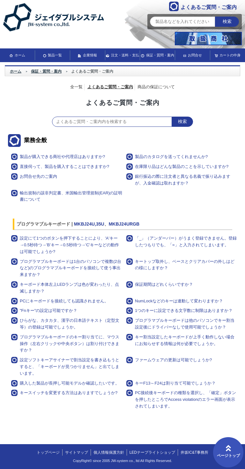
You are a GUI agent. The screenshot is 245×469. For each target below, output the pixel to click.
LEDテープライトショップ (152, 452)
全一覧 (76, 86)
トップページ (48, 452)
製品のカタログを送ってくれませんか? (171, 156)
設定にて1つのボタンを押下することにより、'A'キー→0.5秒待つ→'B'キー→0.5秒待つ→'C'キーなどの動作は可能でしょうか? (69, 245)
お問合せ (195, 55)
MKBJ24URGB (124, 224)
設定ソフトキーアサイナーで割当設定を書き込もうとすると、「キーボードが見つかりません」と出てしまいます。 (69, 366)
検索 (227, 21)
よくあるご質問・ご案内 (110, 86)
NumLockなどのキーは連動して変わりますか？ (179, 301)
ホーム (20, 55)
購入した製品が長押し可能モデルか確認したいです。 (69, 383)
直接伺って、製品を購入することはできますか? (64, 166)
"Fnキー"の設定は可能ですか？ (48, 310)
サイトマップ (76, 452)
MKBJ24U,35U (89, 224)
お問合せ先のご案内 (38, 176)
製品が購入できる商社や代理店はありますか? (62, 156)
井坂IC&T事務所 (194, 452)
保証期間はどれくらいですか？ (164, 284)
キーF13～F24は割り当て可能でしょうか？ (175, 383)
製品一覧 (55, 55)
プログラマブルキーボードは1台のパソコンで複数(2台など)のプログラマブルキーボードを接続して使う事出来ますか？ (70, 268)
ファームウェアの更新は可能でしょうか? (173, 359)
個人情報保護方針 (108, 452)
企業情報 (90, 55)
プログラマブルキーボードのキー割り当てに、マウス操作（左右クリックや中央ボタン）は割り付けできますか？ (69, 344)
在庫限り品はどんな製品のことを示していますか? (181, 166)
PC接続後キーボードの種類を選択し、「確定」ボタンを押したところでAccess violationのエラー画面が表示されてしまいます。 (185, 399)
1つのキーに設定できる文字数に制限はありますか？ (184, 310)
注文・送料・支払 (125, 55)
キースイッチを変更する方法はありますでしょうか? (68, 392)
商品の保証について (156, 86)
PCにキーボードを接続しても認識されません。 (64, 301)
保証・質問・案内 (160, 55)
